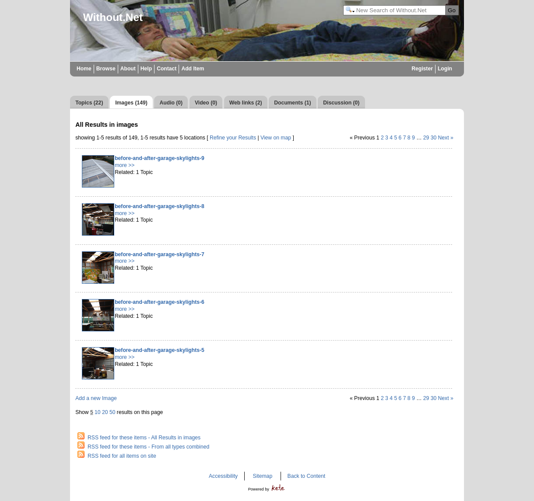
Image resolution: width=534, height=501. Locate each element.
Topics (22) (89, 103)
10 (98, 412)
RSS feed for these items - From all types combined (148, 447)
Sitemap (263, 476)
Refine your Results (233, 138)
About (128, 69)
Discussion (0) (341, 103)
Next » (445, 138)
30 (434, 138)
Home (84, 69)
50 (112, 412)
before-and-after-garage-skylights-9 (159, 158)
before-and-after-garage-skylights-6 (159, 302)
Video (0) (206, 103)
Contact (166, 69)
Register (422, 69)
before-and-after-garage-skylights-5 (159, 350)
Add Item (192, 69)
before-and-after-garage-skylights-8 (159, 206)
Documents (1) (292, 103)
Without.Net (113, 17)
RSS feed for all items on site (122, 456)
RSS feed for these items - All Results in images (144, 438)
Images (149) (131, 103)
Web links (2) (245, 103)
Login (445, 69)
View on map (275, 138)
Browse (106, 69)
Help (146, 69)
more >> (124, 165)
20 (105, 412)
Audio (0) (171, 103)
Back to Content (307, 476)
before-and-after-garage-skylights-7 (159, 254)
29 (426, 138)
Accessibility (223, 476)
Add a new (96, 398)
